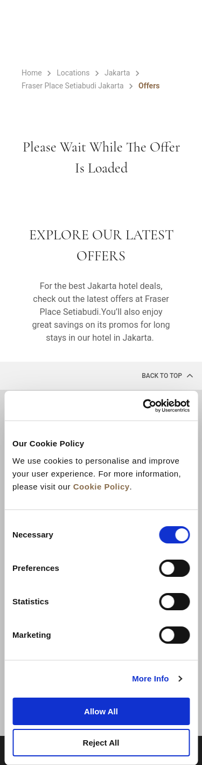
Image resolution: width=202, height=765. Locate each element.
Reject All (101, 742)
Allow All (101, 711)
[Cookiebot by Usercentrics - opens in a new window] (144, 406)
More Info (150, 678)
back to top (167, 375)
